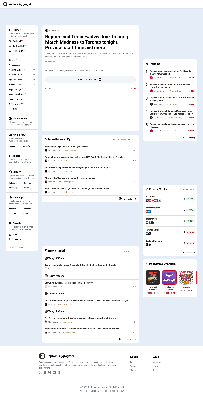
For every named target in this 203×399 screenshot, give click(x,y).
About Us (157, 362)
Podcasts (26, 146)
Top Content (17, 50)
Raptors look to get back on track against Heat (66, 146)
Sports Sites (15, 79)
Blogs (48, 88)
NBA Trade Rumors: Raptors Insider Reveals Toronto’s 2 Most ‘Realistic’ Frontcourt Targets (87, 300)
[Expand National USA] (34, 75)
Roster (27, 187)
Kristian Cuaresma (70, 171)
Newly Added (17, 45)
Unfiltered (16, 40)
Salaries (27, 183)
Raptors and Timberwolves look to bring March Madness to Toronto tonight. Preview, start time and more (86, 42)
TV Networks (16, 104)
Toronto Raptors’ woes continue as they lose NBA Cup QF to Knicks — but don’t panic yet (85, 157)
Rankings (22, 200)
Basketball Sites (16, 84)
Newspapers (15, 65)
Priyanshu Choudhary (64, 304)
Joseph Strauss (70, 150)
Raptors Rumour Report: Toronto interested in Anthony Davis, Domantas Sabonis (82, 328)
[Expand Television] (34, 104)
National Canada (17, 69)
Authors (12, 209)
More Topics (188, 252)
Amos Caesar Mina (177, 131)
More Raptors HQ (127, 198)
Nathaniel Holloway (175, 118)
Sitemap (133, 370)
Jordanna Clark (175, 78)
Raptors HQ (52, 30)
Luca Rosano (67, 322)
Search (22, 226)
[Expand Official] (34, 60)
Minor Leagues (15, 99)
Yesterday (15, 239)
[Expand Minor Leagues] (34, 99)
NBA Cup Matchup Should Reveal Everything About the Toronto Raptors (78, 167)
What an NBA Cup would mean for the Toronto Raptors (70, 178)
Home (22, 32)
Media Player (22, 137)
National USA (15, 74)
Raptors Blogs (16, 89)
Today (13, 234)
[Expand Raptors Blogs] (34, 89)
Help (131, 362)
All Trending (189, 138)
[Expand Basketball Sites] (34, 84)
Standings (13, 187)
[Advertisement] (101, 16)
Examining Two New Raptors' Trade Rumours (65, 283)
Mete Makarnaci (71, 332)
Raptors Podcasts (17, 94)
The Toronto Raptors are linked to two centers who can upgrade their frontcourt (81, 318)
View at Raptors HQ (90, 79)
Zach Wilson (53, 62)
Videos (12, 146)
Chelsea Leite (68, 161)
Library (22, 174)
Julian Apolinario (69, 182)
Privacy (156, 370)
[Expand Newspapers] (34, 65)
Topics (22, 158)
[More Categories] (10, 109)
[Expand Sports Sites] (34, 79)
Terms (156, 366)
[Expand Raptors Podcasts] (34, 94)
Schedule (13, 183)
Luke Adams (173, 104)
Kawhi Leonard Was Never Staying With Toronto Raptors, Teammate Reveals (80, 265)
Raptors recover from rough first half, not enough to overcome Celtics (77, 188)
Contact (132, 366)
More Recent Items (127, 339)
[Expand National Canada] (34, 70)
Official (13, 60)
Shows (26, 213)
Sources (12, 213)
